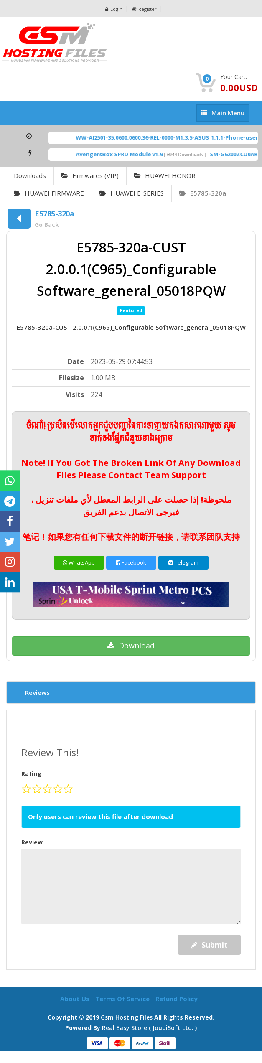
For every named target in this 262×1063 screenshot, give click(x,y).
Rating (31, 774)
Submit (209, 945)
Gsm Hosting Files (127, 1017)
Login (113, 9)
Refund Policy (176, 998)
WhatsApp (79, 562)
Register (144, 9)
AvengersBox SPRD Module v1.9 (135, 154)
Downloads (30, 175)
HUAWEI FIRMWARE (49, 193)
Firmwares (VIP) (90, 175)
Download (131, 646)
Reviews (37, 692)
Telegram (183, 562)
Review (32, 842)
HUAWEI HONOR (165, 175)
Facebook (131, 562)
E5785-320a (202, 193)
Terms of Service (123, 998)
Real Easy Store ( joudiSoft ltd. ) (149, 1028)
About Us (75, 998)
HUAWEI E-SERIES (131, 193)
